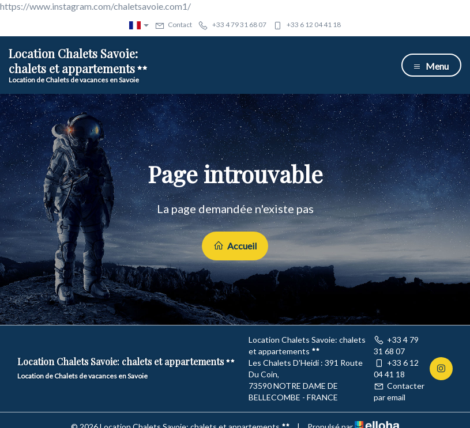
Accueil (235, 245)
